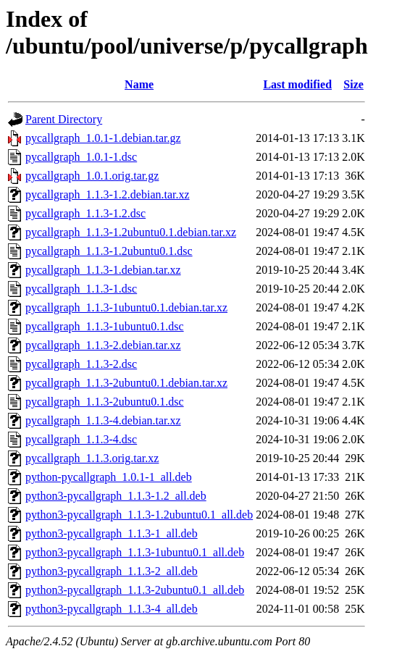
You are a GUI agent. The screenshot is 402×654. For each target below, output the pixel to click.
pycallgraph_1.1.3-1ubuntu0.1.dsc (104, 326)
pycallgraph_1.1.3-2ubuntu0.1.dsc (104, 401)
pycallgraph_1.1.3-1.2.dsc (85, 213)
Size (353, 84)
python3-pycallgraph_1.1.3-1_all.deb (111, 533)
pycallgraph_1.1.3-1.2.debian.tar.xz (107, 194)
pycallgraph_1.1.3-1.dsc (81, 288)
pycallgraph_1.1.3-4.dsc (81, 439)
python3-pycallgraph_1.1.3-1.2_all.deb (115, 496)
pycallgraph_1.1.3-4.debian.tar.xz (103, 420)
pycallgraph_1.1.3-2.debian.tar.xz (103, 345)
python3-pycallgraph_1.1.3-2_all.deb (111, 571)
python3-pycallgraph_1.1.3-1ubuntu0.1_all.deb (134, 552)
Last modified (297, 84)
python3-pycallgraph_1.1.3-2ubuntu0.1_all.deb (134, 590)
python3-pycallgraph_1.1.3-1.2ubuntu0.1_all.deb (139, 514)
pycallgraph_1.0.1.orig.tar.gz (92, 175)
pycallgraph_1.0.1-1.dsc (81, 157)
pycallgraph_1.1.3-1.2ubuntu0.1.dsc (109, 251)
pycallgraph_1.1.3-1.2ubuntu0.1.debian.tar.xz (130, 232)
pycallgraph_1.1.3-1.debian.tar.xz (103, 270)
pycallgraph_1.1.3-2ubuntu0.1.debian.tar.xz (126, 383)
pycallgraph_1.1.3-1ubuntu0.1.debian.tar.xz (126, 307)
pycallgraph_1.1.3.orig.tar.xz (92, 458)
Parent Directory (63, 119)
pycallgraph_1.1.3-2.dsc (81, 364)
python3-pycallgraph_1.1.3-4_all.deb (111, 609)
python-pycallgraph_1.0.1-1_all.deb (108, 477)
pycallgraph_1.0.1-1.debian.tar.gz (103, 138)
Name (139, 84)
